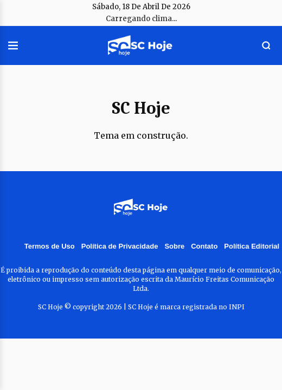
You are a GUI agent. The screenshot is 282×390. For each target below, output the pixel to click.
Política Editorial (251, 246)
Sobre (174, 246)
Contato (204, 246)
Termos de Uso (49, 246)
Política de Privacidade (119, 246)
